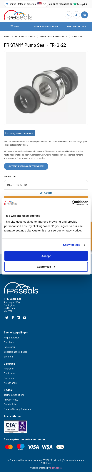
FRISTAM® (77, 36)
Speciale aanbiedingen (16, 351)
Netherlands (10, 382)
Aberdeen (9, 368)
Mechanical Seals (25, 36)
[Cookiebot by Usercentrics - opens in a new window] (71, 202)
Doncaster (9, 378)
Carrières (9, 342)
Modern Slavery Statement (17, 409)
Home (7, 36)
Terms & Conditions (14, 394)
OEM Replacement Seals (53, 36)
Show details (71, 244)
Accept (46, 256)
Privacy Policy (11, 399)
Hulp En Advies (11, 337)
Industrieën (10, 346)
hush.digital (56, 467)
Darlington (9, 373)
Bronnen (8, 356)
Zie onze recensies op (68, 4)
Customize (46, 266)
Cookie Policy (11, 404)
